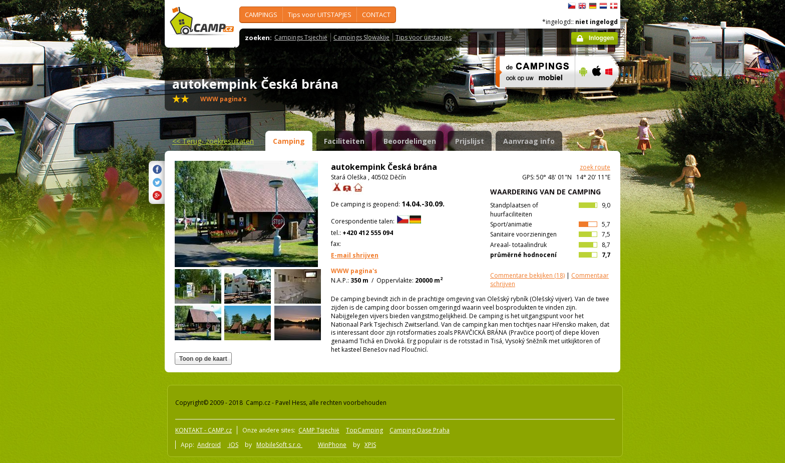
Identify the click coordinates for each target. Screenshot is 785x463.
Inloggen (601, 38)
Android (209, 444)
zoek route (595, 167)
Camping (289, 141)
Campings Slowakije (361, 37)
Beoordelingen (409, 141)
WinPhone (332, 444)
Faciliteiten (344, 141)
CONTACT (376, 14)
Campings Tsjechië (300, 37)
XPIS (370, 444)
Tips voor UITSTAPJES (319, 14)
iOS (232, 444)
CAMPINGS (261, 14)
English (582, 6)
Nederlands (603, 6)
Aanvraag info (529, 141)
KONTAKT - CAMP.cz (203, 430)
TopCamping (364, 430)
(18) (527, 275)
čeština (572, 6)
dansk (614, 6)
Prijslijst (469, 141)
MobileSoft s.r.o (279, 444)
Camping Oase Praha (419, 430)
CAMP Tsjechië (318, 430)
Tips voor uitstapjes (424, 37)
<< (213, 141)
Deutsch (593, 6)
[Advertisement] (662, 301)
